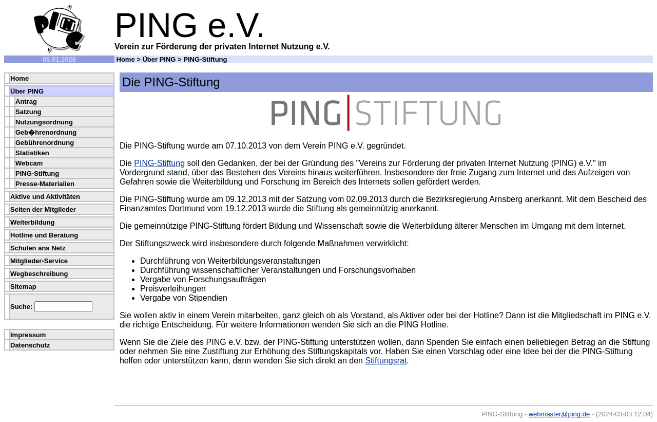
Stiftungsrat (386, 360)
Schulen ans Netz (38, 248)
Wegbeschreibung (39, 274)
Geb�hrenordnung (45, 132)
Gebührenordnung (44, 142)
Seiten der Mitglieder (43, 209)
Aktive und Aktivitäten (45, 196)
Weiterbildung (32, 222)
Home (126, 59)
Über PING (159, 59)
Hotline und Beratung (44, 235)
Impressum (28, 335)
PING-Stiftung (37, 173)
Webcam (29, 163)
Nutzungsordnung (44, 122)
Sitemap (23, 286)
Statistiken (32, 153)
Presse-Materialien (44, 184)
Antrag (26, 101)
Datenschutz (30, 345)
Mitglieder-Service (39, 261)
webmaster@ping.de (559, 414)
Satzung (28, 112)
